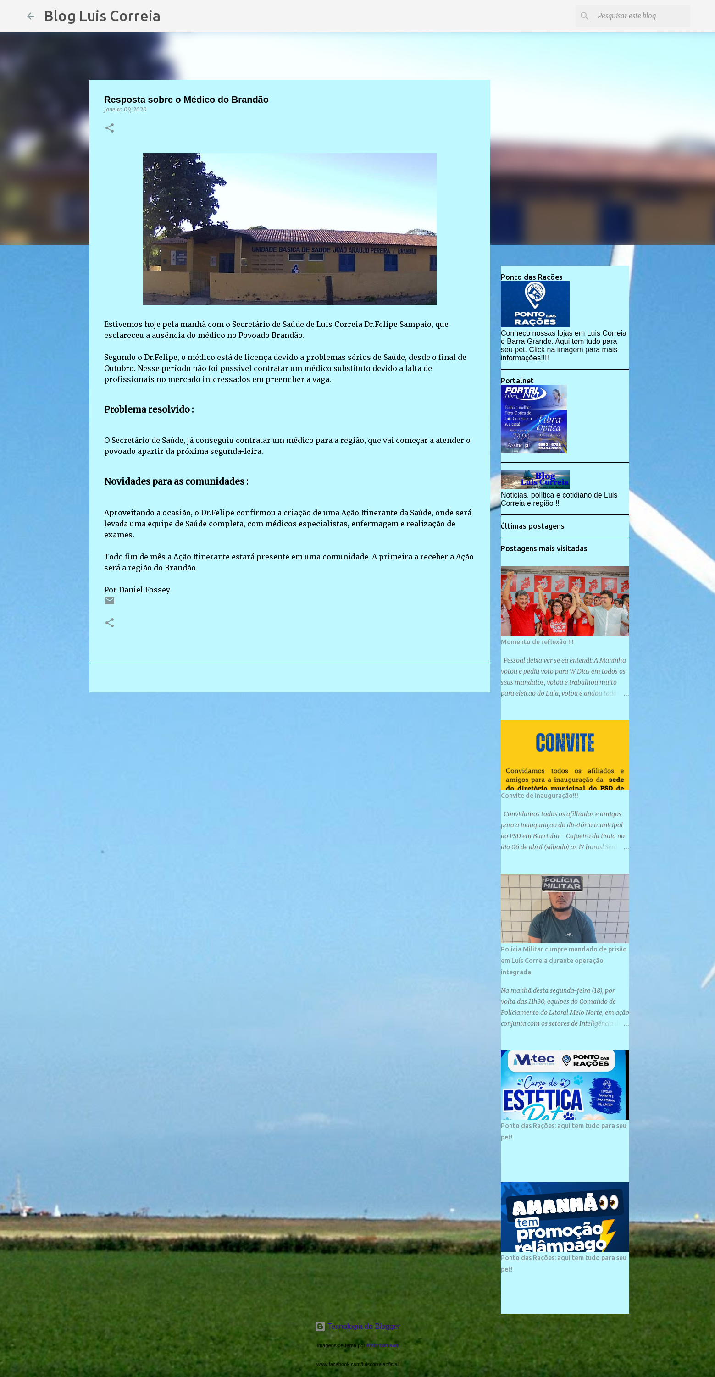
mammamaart (382, 1345)
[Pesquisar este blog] (642, 16)
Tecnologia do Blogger (357, 1326)
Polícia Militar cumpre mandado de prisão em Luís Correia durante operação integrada (564, 961)
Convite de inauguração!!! (539, 795)
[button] (109, 128)
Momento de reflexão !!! (537, 642)
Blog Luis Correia (102, 15)
